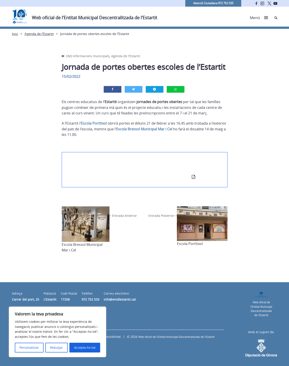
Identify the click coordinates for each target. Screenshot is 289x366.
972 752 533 (90, 299)
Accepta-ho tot (85, 347)
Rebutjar (56, 347)
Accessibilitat (111, 337)
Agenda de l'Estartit (39, 33)
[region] (57, 332)
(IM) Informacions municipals (87, 56)
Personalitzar (29, 347)
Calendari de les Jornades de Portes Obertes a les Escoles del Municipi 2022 (126, 177)
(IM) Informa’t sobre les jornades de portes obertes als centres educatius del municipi (135, 167)
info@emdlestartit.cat (120, 299)
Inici (15, 33)
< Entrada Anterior (123, 215)
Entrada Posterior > (162, 215)
